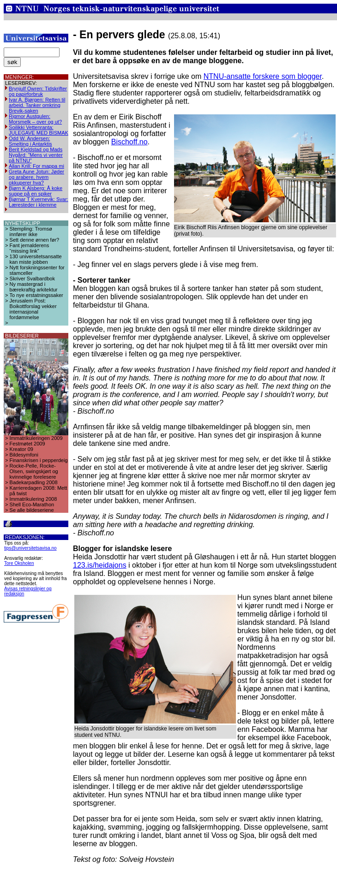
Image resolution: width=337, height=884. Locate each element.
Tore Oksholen (19, 563)
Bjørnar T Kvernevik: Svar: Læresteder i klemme (38, 202)
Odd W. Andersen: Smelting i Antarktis (30, 141)
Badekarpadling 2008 (34, 482)
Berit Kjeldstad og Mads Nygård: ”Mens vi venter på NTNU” (36, 155)
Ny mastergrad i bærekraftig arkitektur (34, 286)
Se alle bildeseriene (32, 510)
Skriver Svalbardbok (32, 278)
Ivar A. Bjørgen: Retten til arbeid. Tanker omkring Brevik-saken (37, 105)
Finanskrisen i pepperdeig (39, 460)
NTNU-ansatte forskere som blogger (263, 76)
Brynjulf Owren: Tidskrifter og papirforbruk (38, 91)
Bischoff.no (129, 142)
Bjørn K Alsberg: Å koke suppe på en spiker (35, 190)
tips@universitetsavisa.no (30, 548)
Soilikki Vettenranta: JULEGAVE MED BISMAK (38, 130)
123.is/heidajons (99, 565)
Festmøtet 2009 (27, 443)
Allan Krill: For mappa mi (36, 166)
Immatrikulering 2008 (33, 499)
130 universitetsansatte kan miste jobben (36, 259)
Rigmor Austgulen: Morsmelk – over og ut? (35, 119)
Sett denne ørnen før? (35, 240)
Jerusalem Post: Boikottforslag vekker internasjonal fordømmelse (33, 309)
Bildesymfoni (24, 454)
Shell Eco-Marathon (32, 504)
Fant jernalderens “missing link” (29, 248)
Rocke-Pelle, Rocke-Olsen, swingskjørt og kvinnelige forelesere (34, 471)
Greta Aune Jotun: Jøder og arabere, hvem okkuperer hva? (36, 177)
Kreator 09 (21, 449)
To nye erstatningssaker (36, 295)
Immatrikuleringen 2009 (36, 438)
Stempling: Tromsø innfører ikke (31, 231)
